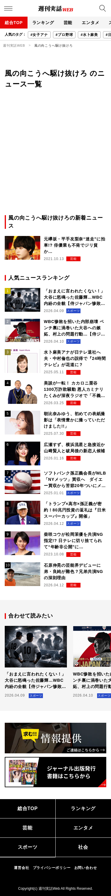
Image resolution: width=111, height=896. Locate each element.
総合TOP (14, 22)
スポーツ (28, 847)
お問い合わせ (85, 868)
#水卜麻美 (89, 35)
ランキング (43, 22)
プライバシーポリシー (52, 868)
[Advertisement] (55, 155)
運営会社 (21, 868)
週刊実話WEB (14, 45)
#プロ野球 (64, 35)
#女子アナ (39, 35)
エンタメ (90, 22)
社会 (83, 847)
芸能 (68, 22)
